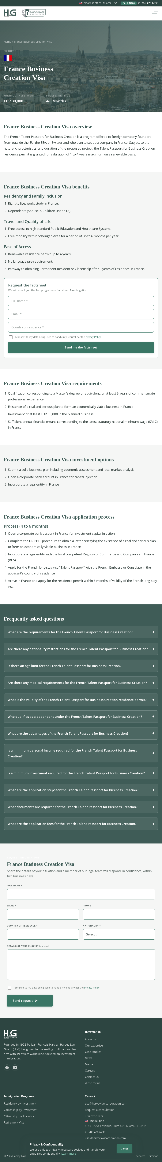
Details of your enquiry (28, 947)
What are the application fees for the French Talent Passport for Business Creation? (72, 825)
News (88, 1058)
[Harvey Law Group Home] (25, 13)
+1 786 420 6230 (139, 3)
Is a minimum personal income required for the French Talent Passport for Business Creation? (72, 755)
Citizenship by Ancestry (19, 1116)
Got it (124, 1149)
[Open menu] (154, 13)
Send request (25, 1002)
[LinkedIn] (15, 1067)
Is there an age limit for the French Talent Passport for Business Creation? (64, 667)
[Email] (81, 315)
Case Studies (93, 1052)
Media (89, 1064)
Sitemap (153, 1156)
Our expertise (94, 1045)
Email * (11, 907)
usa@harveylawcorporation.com (106, 1103)
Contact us (92, 1077)
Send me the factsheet (81, 349)
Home (7, 41)
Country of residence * (22, 927)
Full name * (14, 887)
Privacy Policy (93, 338)
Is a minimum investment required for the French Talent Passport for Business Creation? (76, 774)
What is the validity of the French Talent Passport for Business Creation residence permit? (77, 701)
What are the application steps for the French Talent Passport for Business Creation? (73, 791)
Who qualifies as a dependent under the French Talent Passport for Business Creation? (75, 718)
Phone (87, 907)
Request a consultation (100, 1110)
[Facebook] (7, 1067)
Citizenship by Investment (20, 1110)
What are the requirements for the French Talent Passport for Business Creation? (70, 633)
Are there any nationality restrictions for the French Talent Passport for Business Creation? (78, 650)
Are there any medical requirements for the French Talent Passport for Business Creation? (77, 684)
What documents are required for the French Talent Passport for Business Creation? (73, 808)
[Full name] (81, 302)
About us (90, 1039)
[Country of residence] (81, 328)
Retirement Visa (14, 1122)
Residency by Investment (20, 1103)
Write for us (92, 1083)
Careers (90, 1070)
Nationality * (92, 927)
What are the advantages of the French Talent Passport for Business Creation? (68, 735)
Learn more (68, 1153)
